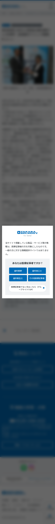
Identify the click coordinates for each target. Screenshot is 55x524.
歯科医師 (18, 270)
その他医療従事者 (37, 278)
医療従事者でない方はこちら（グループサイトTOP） (26, 288)
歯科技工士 (37, 270)
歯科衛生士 (18, 278)
